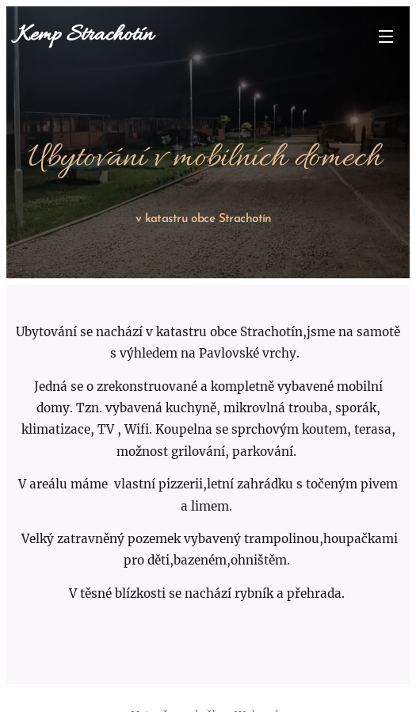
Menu (386, 36)
